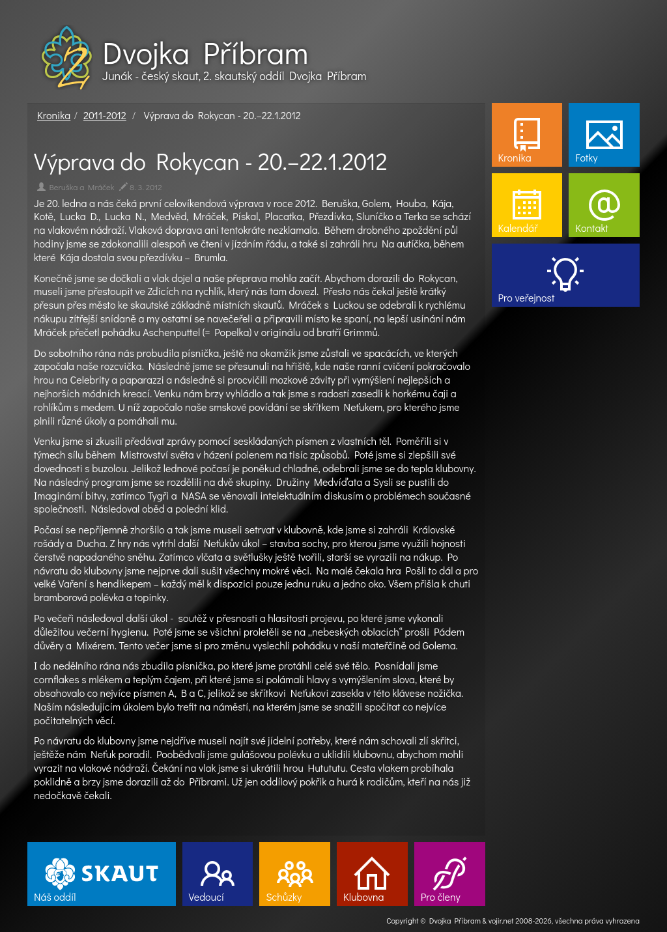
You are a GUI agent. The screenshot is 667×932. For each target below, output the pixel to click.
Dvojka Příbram (205, 52)
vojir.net (501, 920)
